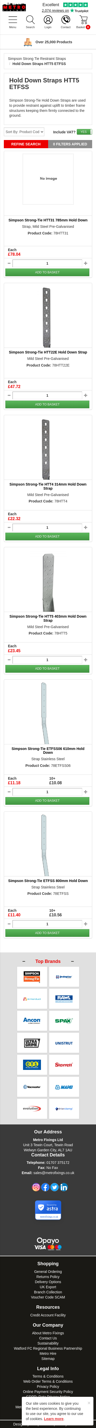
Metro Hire (48, 1353)
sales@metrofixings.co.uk (54, 1173)
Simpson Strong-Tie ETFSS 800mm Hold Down (48, 881)
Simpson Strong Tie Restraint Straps (37, 59)
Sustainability (48, 1343)
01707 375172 (57, 1163)
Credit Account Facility (48, 1315)
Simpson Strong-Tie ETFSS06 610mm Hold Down (48, 751)
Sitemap (48, 1359)
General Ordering (48, 1272)
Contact (66, 27)
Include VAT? (64, 132)
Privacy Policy (48, 1386)
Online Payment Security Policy (48, 1392)
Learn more (53, 1419)
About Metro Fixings (48, 1333)
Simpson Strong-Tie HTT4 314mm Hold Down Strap (48, 486)
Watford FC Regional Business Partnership (48, 1348)
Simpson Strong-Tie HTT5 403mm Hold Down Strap (48, 618)
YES (83, 132)
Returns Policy (47, 1277)
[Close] (89, 1402)
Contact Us (48, 1338)
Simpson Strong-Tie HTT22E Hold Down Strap (48, 352)
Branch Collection (48, 1292)
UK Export (48, 1287)
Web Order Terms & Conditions (48, 1381)
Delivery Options (48, 1282)
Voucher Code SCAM (48, 1297)
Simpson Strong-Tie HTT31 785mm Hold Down (48, 220)
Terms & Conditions (48, 1376)
